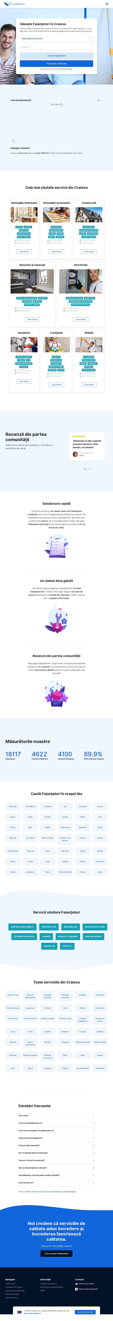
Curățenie (47, 1081)
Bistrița (100, 864)
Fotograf (82, 1044)
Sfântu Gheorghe (65, 885)
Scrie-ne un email (39, 1204)
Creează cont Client (13, 1300)
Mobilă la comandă (68, 949)
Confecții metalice (48, 1031)
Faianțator (65, 1044)
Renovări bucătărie (95, 940)
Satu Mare (30, 850)
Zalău (48, 874)
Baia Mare (82, 840)
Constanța (82, 819)
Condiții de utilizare (48, 1296)
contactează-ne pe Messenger (63, 1204)
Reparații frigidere (30, 1068)
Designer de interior (24, 949)
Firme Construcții (13, 1021)
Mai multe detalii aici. (32, 1313)
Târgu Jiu (30, 864)
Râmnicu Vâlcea (48, 850)
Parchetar (49, 959)
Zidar (13, 1081)
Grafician (12, 1055)
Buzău (100, 840)
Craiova (100, 819)
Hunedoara (100, 874)
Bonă (65, 1021)
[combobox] (56, 37)
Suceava (82, 850)
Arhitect (67, 959)
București (13, 819)
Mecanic (48, 1055)
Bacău (47, 840)
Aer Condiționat (83, 1081)
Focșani (100, 850)
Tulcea (30, 874)
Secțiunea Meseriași (65, 69)
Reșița (82, 864)
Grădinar (65, 1081)
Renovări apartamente (22, 940)
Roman (82, 874)
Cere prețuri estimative (56, 1266)
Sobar (65, 1068)
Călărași (65, 874)
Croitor (30, 1044)
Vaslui (47, 885)
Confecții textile (65, 1031)
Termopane (100, 1081)
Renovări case (49, 940)
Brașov (12, 830)
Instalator (82, 1008)
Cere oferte (24, 264)
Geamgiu (46, 949)
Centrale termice (30, 1031)
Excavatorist (13, 1031)
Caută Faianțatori (56, 55)
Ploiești (48, 830)
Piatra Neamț (13, 864)
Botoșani (12, 850)
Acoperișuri (30, 1021)
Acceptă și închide (85, 1312)
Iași (65, 819)
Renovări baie (70, 940)
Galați (30, 830)
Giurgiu (13, 885)
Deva (48, 864)
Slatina (12, 874)
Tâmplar (100, 1068)
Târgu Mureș (65, 840)
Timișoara (48, 819)
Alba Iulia (65, 864)
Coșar (13, 1044)
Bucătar (83, 1021)
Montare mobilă (93, 949)
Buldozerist (100, 1021)
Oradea (65, 830)
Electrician (100, 1008)
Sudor (82, 1068)
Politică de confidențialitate (51, 1300)
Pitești (12, 840)
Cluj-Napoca (30, 819)
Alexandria (30, 885)
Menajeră (65, 1055)
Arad (100, 830)
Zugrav (30, 1081)
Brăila (82, 830)
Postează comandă (57, 63)
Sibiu (30, 840)
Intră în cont (10, 1296)
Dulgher (48, 1044)
